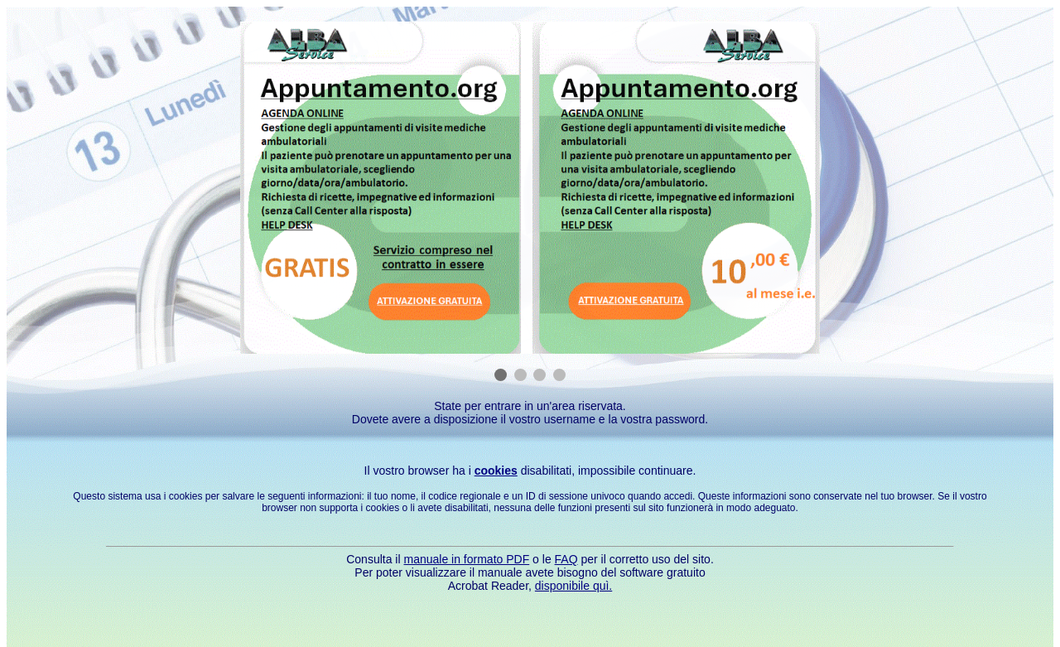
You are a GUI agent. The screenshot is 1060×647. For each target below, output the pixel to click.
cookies (496, 470)
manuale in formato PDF (466, 559)
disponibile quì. (573, 585)
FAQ (566, 559)
